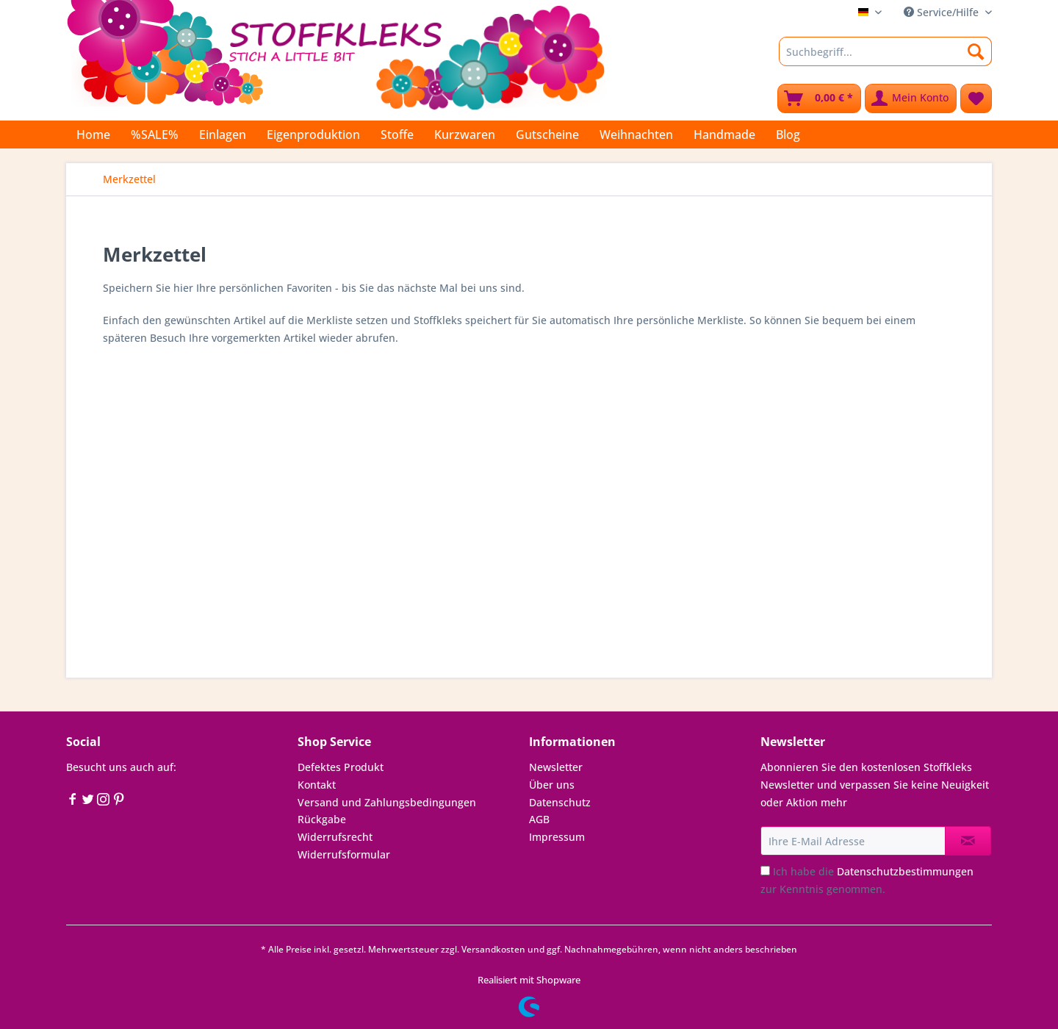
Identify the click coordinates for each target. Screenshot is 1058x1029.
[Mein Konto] (911, 98)
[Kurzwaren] (464, 134)
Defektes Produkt (341, 767)
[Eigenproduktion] (313, 134)
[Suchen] (976, 51)
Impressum (557, 837)
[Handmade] (724, 134)
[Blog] (788, 134)
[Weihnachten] (636, 134)
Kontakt (317, 785)
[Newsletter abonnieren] (968, 841)
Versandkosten (493, 949)
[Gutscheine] (547, 134)
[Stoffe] (397, 134)
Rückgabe (322, 819)
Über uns (552, 785)
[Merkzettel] (976, 98)
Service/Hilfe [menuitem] (943, 12)
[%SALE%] (154, 134)
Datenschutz (560, 802)
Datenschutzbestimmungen (905, 871)
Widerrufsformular (344, 854)
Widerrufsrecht (335, 837)
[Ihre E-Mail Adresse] (853, 841)
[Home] (93, 134)
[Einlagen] (222, 134)
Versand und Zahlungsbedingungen (387, 802)
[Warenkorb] (819, 98)
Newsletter (556, 767)
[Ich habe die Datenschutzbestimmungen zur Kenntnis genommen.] (765, 870)
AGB (539, 819)
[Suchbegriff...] (885, 51)
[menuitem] (885, 58)
